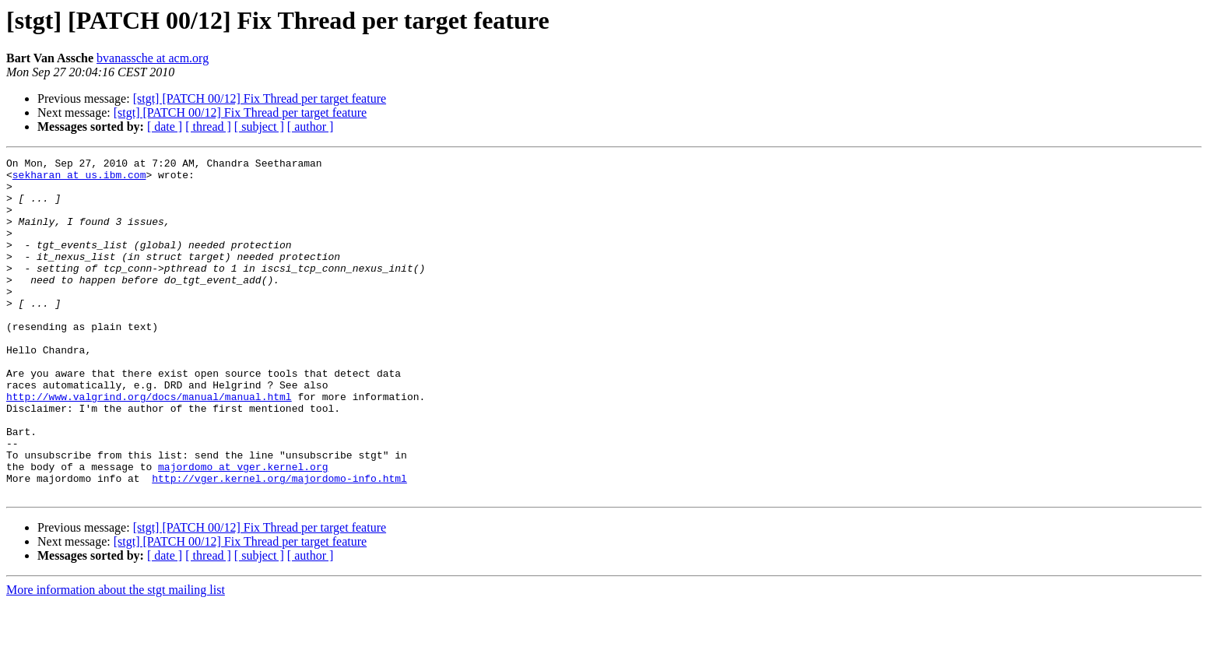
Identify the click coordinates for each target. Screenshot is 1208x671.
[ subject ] (259, 126)
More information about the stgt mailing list (115, 657)
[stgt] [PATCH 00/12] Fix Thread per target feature (259, 98)
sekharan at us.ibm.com (79, 179)
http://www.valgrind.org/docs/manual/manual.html (149, 445)
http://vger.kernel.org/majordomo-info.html (279, 543)
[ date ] (164, 126)
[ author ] (310, 126)
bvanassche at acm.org (153, 58)
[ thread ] (208, 126)
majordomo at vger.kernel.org (243, 529)
